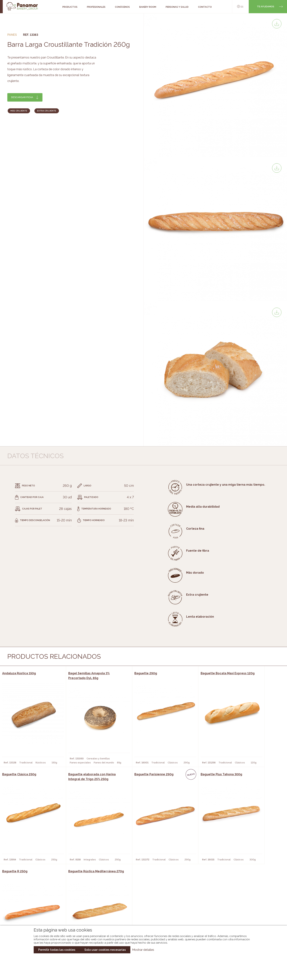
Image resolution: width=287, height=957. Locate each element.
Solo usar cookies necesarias (105, 949)
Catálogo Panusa (140, 912)
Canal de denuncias (245, 916)
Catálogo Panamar (141, 901)
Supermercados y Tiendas (84, 907)
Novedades (136, 896)
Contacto (29, 907)
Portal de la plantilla (245, 904)
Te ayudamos (265, 6)
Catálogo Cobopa (140, 907)
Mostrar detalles (143, 949)
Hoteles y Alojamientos (83, 912)
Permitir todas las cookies (56, 949)
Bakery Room (31, 901)
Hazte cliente (31, 912)
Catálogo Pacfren (141, 918)
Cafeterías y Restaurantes (84, 896)
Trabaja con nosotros (245, 893)
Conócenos (30, 896)
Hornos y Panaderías (80, 901)
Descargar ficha (22, 97)
